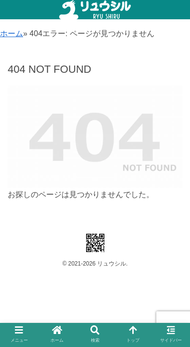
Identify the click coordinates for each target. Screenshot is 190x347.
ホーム (11, 33)
